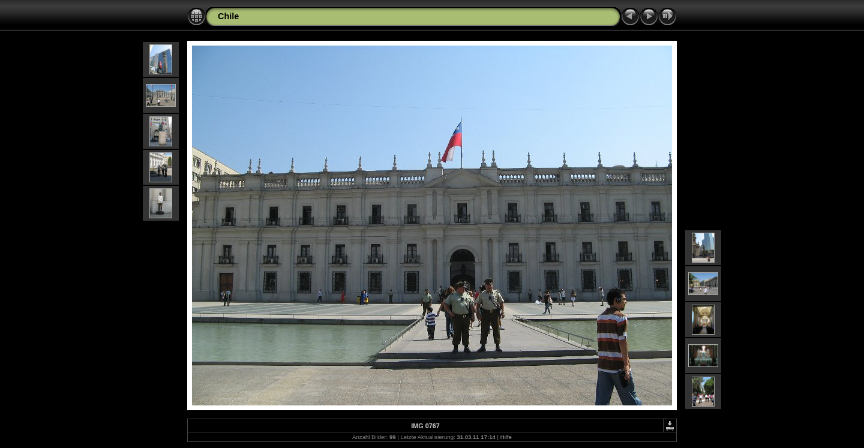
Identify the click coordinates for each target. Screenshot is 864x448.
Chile (228, 16)
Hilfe (506, 437)
